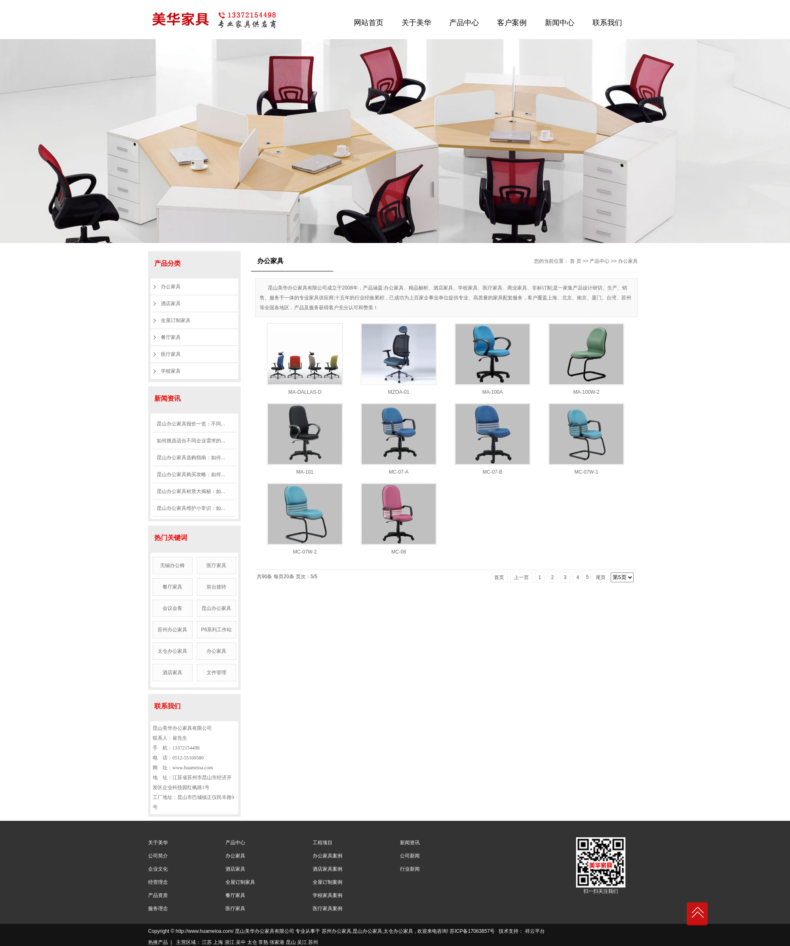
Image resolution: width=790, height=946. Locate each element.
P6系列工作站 (216, 630)
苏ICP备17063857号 (472, 931)
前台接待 (216, 587)
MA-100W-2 (586, 392)
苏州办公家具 (172, 630)
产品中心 (464, 23)
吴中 (241, 942)
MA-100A (492, 392)
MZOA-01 (398, 392)
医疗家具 (171, 354)
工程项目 (322, 843)
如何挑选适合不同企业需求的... (191, 441)
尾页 (601, 577)
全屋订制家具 (176, 320)
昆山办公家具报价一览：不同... (191, 424)
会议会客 (172, 608)
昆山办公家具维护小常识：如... (191, 508)
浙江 (230, 942)
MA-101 (305, 472)
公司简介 (158, 856)
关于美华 (416, 23)
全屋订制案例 (327, 882)
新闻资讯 (410, 843)
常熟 (263, 942)
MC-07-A (399, 472)
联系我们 (607, 23)
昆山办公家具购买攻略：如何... (191, 474)
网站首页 (368, 23)
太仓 (252, 942)
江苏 (207, 942)
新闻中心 (559, 23)
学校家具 (171, 371)
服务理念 (158, 908)
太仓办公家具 (172, 651)
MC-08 (398, 552)
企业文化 (158, 869)
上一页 (521, 577)
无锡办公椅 (172, 565)
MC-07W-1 (586, 472)
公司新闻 (410, 856)
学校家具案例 (327, 895)
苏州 (313, 942)
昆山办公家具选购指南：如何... (191, 457)
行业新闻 (410, 869)
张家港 (277, 942)
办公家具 (171, 287)
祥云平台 (535, 931)
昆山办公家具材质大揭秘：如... (191, 491)
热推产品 (158, 942)
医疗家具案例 (327, 908)
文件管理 (216, 672)
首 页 (575, 261)
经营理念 (158, 882)
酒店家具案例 (327, 869)
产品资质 (158, 895)
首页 (499, 577)
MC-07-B (492, 472)
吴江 (302, 942)
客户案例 (512, 23)
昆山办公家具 (216, 608)
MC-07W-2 (305, 552)
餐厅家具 (171, 337)
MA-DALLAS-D (305, 392)
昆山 (291, 942)
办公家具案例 (327, 856)
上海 (218, 942)
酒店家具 (171, 303)
